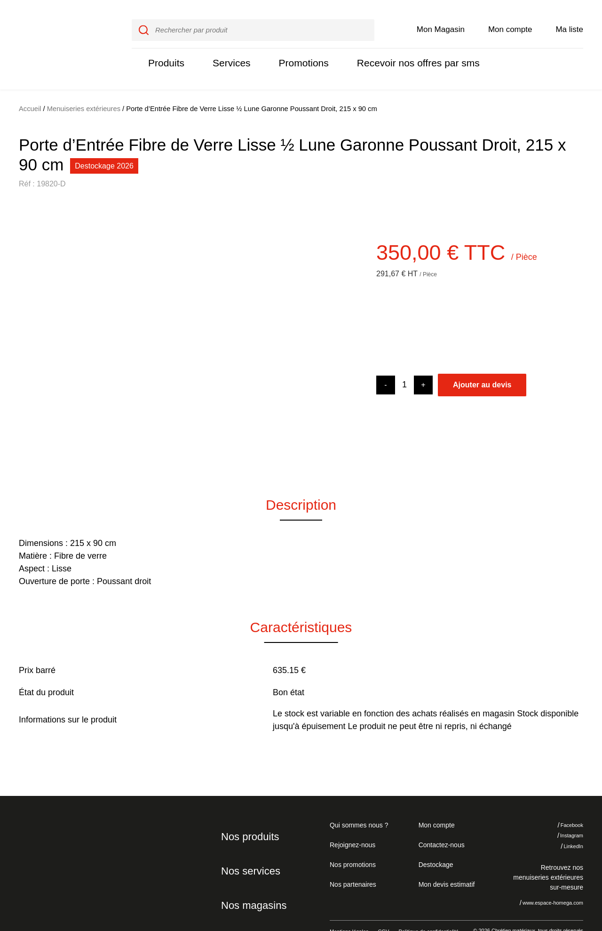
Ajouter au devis (482, 365)
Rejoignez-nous (351, 824)
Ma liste (569, 20)
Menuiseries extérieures (84, 89)
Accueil (30, 89)
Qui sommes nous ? (358, 805)
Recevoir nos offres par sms (407, 53)
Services (228, 53)
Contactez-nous (440, 824)
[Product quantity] (404, 365)
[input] (253, 20)
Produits (165, 53)
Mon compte (510, 20)
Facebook (565, 805)
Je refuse (504, 879)
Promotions (297, 53)
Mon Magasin (440, 20)
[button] (33, 320)
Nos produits (248, 816)
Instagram (565, 816)
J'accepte (562, 879)
